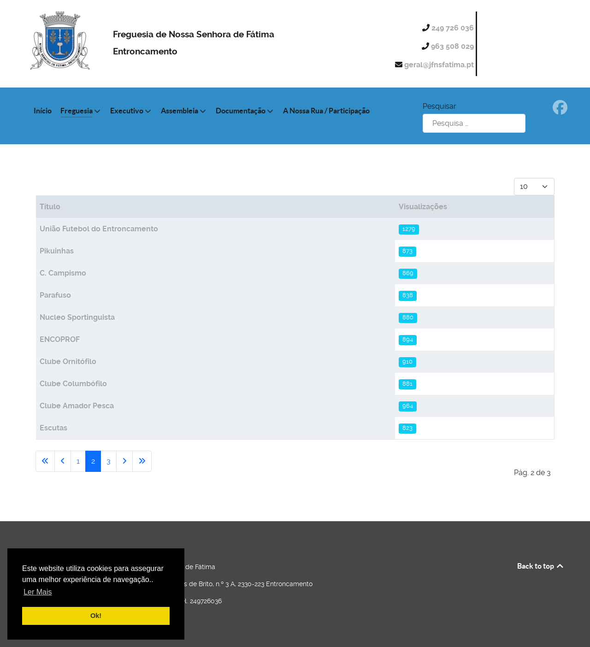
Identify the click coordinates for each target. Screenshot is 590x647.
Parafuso (55, 295)
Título (50, 206)
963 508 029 (453, 46)
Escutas (53, 427)
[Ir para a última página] (142, 461)
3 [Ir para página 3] (108, 461)
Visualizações (423, 206)
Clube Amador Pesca (77, 405)
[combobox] (474, 123)
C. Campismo (63, 273)
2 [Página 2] (93, 461)
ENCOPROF (60, 339)
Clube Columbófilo (73, 383)
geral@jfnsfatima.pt (440, 64)
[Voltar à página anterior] (62, 461)
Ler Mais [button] (38, 592)
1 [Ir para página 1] (78, 461)
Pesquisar (439, 106)
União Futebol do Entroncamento (99, 228)
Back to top (541, 566)
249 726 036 (453, 28)
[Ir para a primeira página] (45, 461)
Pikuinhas (57, 251)
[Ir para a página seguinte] (124, 461)
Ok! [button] (95, 615)
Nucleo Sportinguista (77, 317)
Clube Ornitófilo (68, 361)
